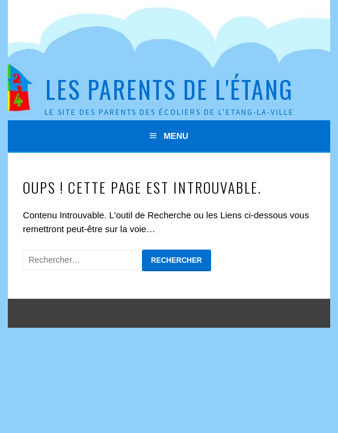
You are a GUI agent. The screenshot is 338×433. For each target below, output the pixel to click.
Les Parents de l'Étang (169, 89)
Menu (176, 136)
